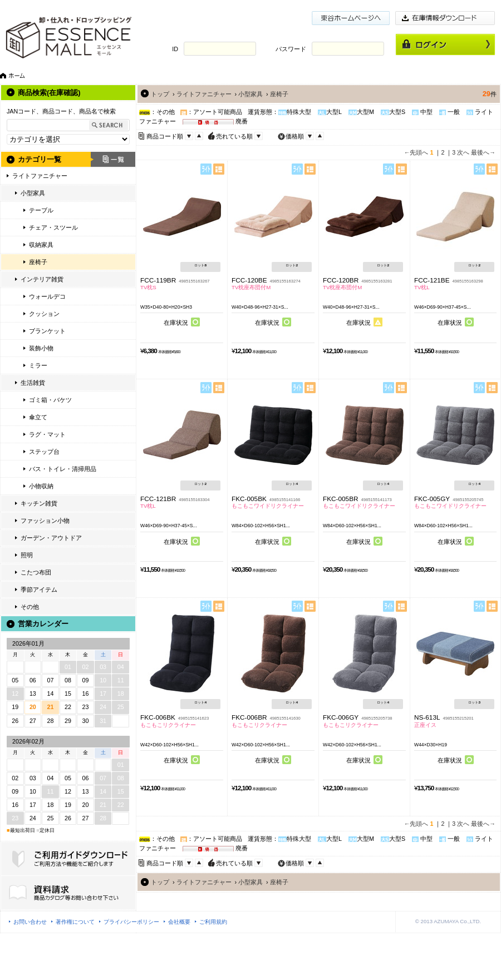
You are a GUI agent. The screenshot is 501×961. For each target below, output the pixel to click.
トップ (160, 94)
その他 (30, 606)
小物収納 (41, 486)
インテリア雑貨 (42, 279)
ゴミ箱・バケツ (50, 400)
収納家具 (41, 244)
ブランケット (47, 331)
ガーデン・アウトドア (51, 537)
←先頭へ (416, 152)
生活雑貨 (33, 382)
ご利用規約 (213, 922)
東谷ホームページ (351, 18)
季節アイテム (39, 589)
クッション (44, 313)
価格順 (295, 136)
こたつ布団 (36, 572)
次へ (463, 152)
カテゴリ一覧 (39, 159)
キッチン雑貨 (39, 503)
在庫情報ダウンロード (445, 18)
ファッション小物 (45, 520)
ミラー (38, 365)
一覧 (113, 159)
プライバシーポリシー (131, 922)
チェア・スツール (53, 227)
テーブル (41, 210)
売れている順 (234, 136)
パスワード (291, 49)
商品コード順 (164, 136)
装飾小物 (41, 348)
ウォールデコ (47, 296)
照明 (27, 555)
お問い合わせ (30, 922)
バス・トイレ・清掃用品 (62, 468)
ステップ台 (44, 451)
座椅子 (38, 262)
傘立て (38, 417)
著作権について (75, 922)
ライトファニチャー (39, 175)
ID (175, 49)
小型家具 (33, 193)
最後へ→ (483, 152)
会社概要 (179, 922)
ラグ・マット (47, 434)
